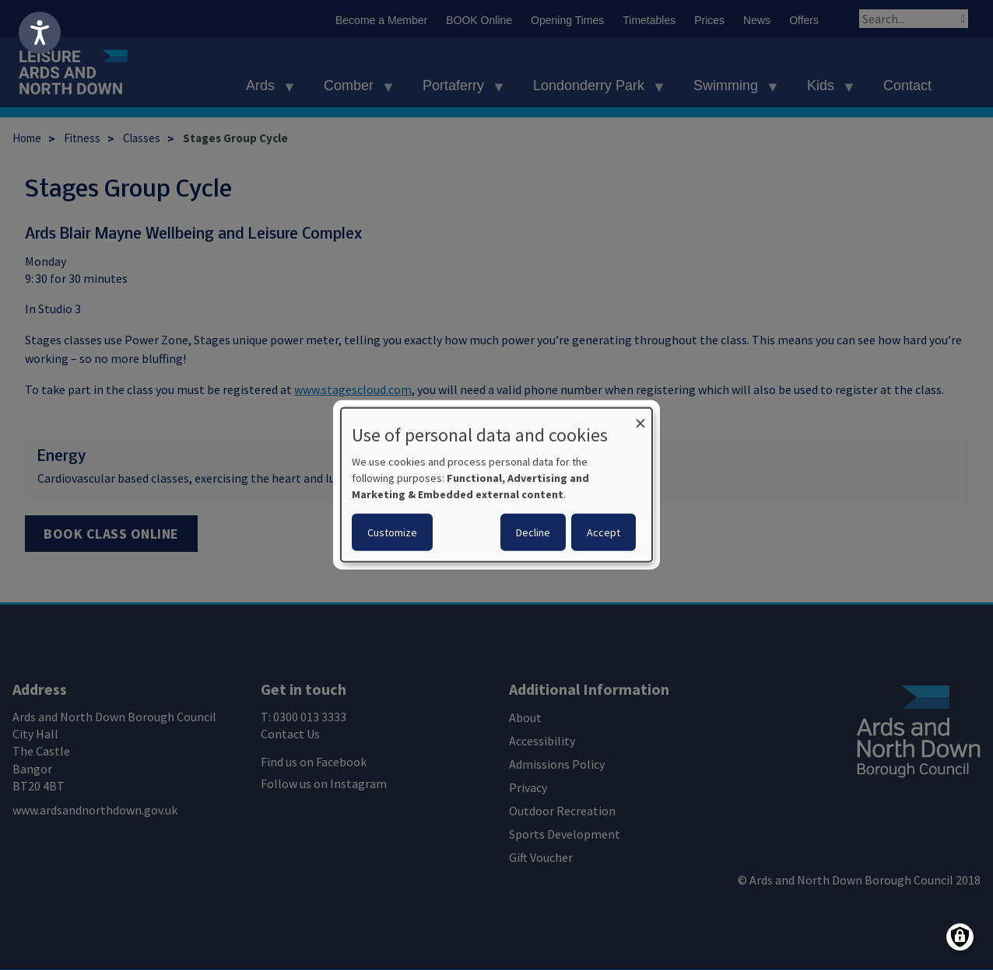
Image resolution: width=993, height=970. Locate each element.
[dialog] (496, 485)
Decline (533, 532)
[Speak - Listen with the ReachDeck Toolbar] (40, 33)
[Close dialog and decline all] (640, 417)
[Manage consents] (960, 937)
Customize (392, 532)
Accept (603, 532)
